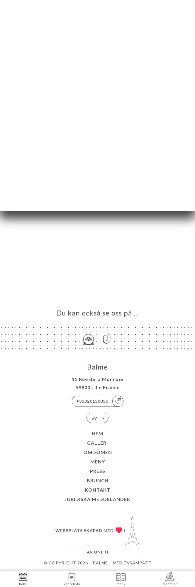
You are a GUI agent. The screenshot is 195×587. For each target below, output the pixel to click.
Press (97, 471)
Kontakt (97, 489)
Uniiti (101, 551)
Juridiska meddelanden (98, 499)
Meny (97, 461)
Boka (23, 579)
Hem (97, 433)
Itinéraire (169, 579)
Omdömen (97, 452)
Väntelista (72, 579)
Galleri (97, 443)
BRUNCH (97, 480)
